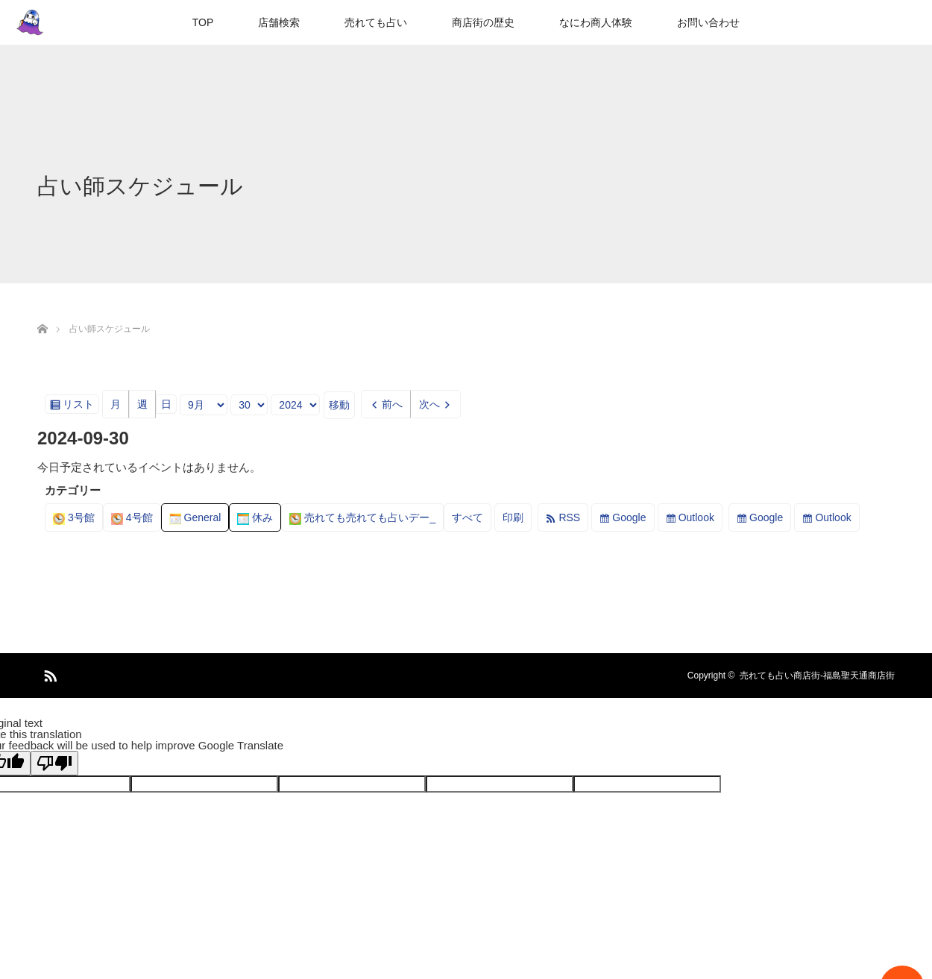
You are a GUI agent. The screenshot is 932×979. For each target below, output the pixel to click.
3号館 (74, 517)
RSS (569, 517)
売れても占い (375, 22)
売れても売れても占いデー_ (362, 517)
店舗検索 (279, 22)
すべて (467, 517)
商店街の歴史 (483, 22)
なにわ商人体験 (595, 22)
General (195, 517)
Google (629, 517)
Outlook (696, 517)
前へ (392, 404)
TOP (203, 22)
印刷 (517, 520)
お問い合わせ (708, 22)
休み (255, 517)
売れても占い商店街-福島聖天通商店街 (817, 675)
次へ (429, 404)
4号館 (132, 517)
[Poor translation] (54, 763)
